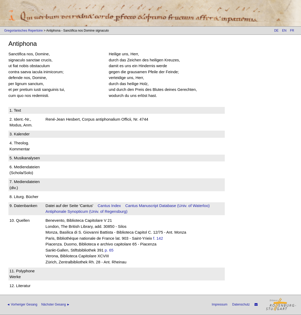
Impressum (219, 304)
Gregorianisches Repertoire (23, 30)
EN (284, 30)
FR (292, 30)
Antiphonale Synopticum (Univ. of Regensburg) (86, 211)
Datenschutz (241, 304)
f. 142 (158, 238)
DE (276, 30)
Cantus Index (109, 205)
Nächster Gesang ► (55, 304)
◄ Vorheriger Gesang (22, 304)
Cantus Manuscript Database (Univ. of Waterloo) (167, 205)
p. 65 (109, 250)
